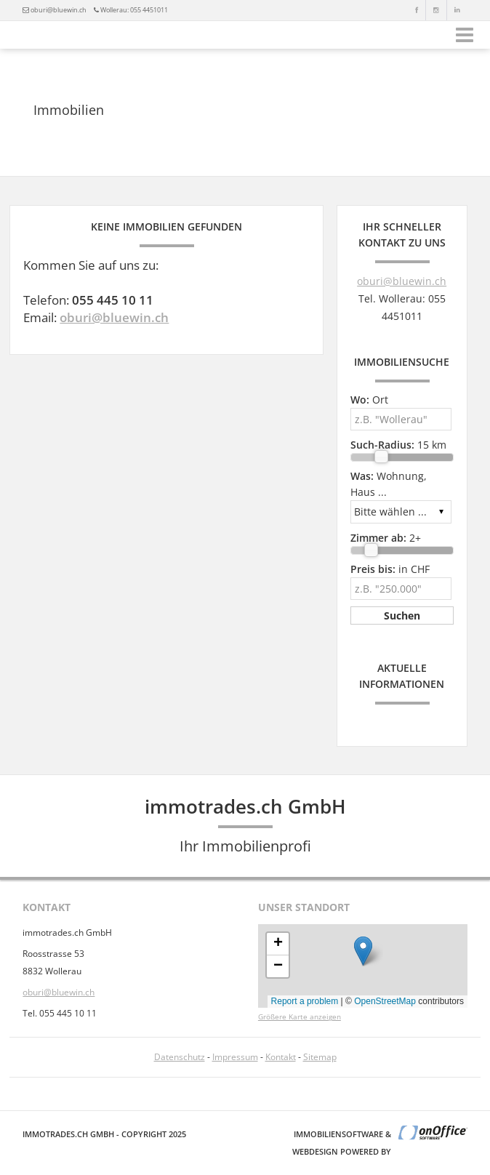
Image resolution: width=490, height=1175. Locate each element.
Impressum (235, 1057)
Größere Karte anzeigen (299, 1017)
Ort (369, 399)
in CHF (390, 569)
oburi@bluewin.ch (59, 10)
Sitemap (320, 1057)
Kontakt (280, 1057)
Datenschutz (179, 1057)
